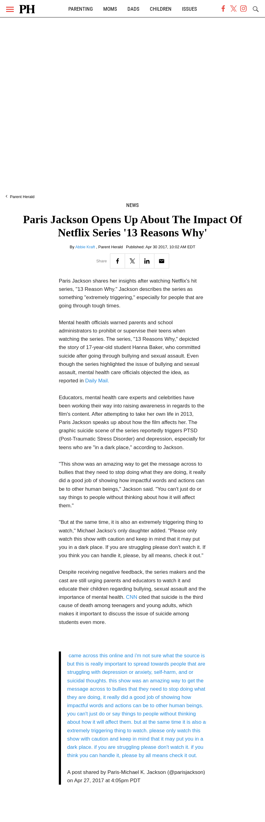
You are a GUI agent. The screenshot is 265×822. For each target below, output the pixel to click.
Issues (189, 9)
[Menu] (10, 9)
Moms (110, 9)
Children (161, 9)
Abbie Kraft (85, 247)
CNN (131, 597)
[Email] (161, 260)
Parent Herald (22, 196)
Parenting (80, 9)
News (132, 205)
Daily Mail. (97, 381)
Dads (133, 9)
